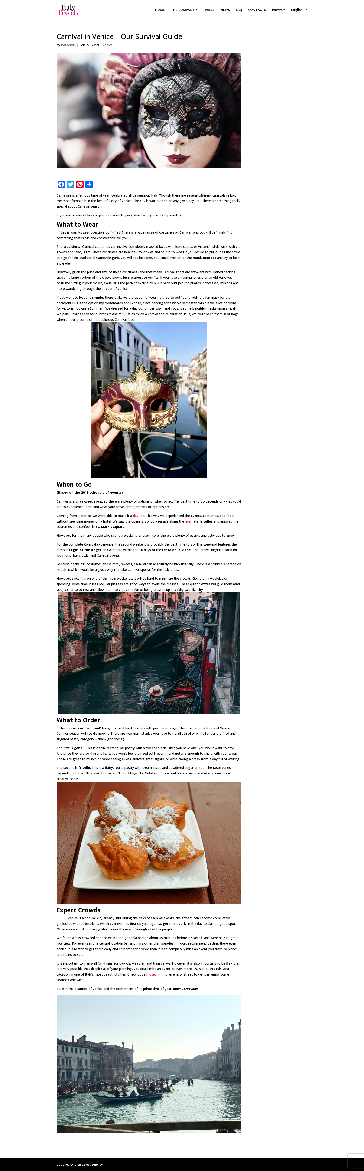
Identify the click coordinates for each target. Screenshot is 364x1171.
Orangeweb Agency (88, 1165)
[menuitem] (299, 14)
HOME (160, 10)
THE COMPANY (182, 10)
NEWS (225, 10)
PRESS (209, 10)
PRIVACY (278, 10)
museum (153, 974)
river (188, 521)
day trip (138, 515)
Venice (108, 45)
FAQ (239, 10)
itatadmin (68, 45)
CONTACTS (257, 10)
